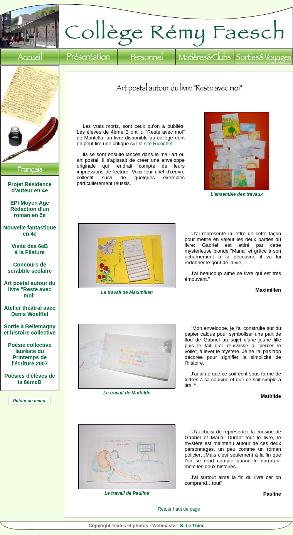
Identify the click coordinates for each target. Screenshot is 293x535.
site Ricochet (158, 143)
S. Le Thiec (192, 525)
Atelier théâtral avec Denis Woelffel (29, 311)
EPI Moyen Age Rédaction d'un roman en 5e (29, 209)
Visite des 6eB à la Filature (30, 249)
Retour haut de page (179, 509)
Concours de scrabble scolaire (30, 268)
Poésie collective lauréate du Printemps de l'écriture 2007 (30, 354)
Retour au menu (29, 400)
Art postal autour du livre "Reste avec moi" (30, 289)
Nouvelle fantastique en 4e (29, 230)
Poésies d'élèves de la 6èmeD (29, 379)
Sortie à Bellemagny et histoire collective (30, 329)
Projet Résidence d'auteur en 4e (30, 187)
